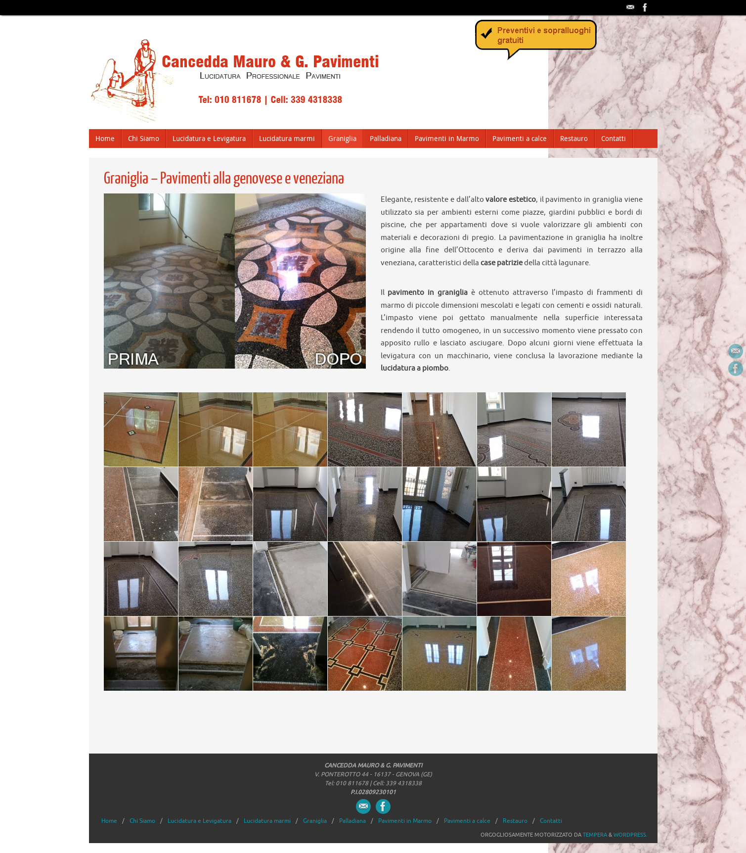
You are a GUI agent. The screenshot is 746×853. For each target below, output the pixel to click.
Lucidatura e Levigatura (199, 821)
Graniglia (315, 821)
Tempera (595, 834)
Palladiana (352, 821)
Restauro (515, 821)
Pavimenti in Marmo (405, 821)
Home (109, 821)
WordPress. (631, 834)
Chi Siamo (142, 821)
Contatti (551, 821)
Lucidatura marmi (267, 821)
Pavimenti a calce (467, 821)
